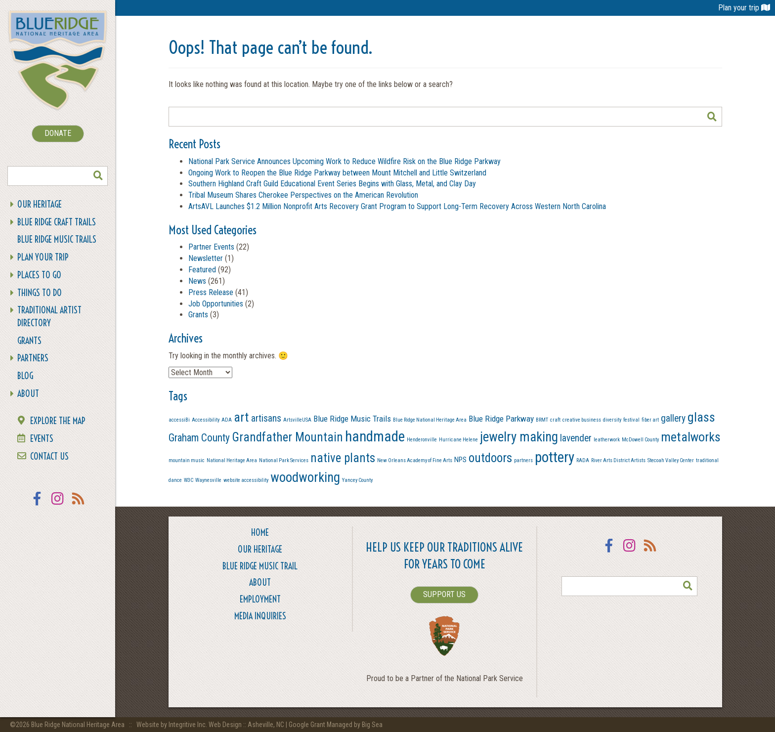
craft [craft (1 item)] (555, 420)
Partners (32, 358)
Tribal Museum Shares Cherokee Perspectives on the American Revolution (303, 195)
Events (41, 438)
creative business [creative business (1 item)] (581, 420)
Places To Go (39, 275)
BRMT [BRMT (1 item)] (542, 420)
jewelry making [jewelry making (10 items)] (519, 437)
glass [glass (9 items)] (701, 417)
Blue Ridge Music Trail (260, 566)
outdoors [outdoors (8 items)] (490, 458)
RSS (78, 505)
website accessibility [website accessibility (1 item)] (245, 480)
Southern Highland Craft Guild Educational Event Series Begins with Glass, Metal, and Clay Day (332, 183)
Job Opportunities (215, 303)
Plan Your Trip (43, 257)
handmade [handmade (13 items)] (375, 436)
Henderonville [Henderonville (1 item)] (422, 439)
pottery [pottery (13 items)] (554, 457)
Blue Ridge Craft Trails (56, 222)
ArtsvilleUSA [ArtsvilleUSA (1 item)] (297, 420)
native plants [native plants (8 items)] (342, 458)
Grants (29, 340)
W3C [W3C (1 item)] (188, 480)
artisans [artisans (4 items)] (266, 418)
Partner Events (211, 247)
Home (260, 532)
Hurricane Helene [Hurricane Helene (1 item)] (458, 439)
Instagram (57, 505)
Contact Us (49, 456)
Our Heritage (39, 204)
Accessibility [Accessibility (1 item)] (205, 420)
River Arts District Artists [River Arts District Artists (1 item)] (618, 460)
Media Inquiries (260, 616)
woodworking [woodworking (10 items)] (305, 477)
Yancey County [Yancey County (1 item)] (357, 480)
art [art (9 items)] (241, 417)
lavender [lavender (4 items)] (576, 438)
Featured (202, 269)
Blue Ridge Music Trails (56, 239)
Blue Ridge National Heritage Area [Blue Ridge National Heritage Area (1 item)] (430, 420)
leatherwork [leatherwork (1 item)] (607, 439)
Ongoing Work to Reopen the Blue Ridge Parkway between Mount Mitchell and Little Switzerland (338, 172)
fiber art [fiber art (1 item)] (650, 420)
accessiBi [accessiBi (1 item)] (179, 420)
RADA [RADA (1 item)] (582, 460)
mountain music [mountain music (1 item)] (187, 460)
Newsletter (205, 258)
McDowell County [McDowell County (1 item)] (640, 439)
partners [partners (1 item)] (523, 460)
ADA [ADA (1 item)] (226, 420)
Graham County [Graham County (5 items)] (199, 437)
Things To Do (39, 293)
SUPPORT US (444, 594)
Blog (25, 376)
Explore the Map (58, 421)
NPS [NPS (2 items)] (460, 459)
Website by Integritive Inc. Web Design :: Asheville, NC (211, 725)
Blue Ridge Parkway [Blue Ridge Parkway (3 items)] (501, 419)
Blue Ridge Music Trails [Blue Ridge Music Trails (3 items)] (352, 419)
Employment (260, 599)
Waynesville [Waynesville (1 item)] (208, 480)
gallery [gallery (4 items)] (673, 418)
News (197, 281)
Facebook (37, 505)
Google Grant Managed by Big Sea (336, 725)
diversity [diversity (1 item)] (612, 420)
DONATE (57, 133)
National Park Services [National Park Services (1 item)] (283, 460)
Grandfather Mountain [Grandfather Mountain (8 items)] (287, 437)
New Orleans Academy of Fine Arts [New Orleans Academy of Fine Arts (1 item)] (414, 460)
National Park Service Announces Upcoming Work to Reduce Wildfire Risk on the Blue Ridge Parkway (344, 161)
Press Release (210, 292)
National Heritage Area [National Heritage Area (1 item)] (232, 460)
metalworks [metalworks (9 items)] (691, 437)
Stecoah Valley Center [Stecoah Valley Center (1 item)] (670, 460)
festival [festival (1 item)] (631, 420)
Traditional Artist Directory (49, 316)
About (28, 393)
